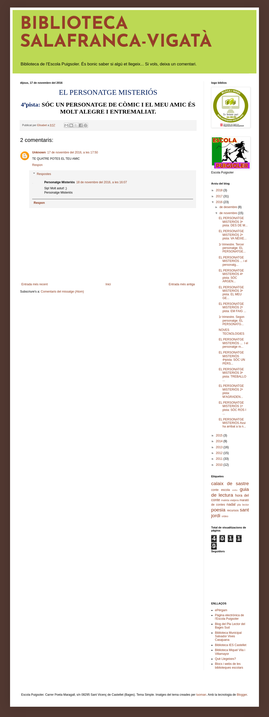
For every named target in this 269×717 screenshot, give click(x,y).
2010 (219, 465)
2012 (219, 453)
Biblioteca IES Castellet (230, 645)
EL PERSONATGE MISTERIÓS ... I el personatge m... (233, 343)
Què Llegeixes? (225, 659)
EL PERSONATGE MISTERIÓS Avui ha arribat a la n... (232, 423)
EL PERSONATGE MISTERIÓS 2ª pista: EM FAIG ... (232, 307)
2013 (219, 447)
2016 (219, 202)
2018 (219, 190)
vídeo (225, 516)
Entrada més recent (34, 284)
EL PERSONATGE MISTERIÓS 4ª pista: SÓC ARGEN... (231, 276)
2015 (219, 435)
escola (225, 490)
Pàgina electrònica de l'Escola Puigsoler (229, 616)
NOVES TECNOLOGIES (231, 331)
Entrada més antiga (182, 284)
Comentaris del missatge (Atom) (62, 291)
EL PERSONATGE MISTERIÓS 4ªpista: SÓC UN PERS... (232, 358)
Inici (108, 284)
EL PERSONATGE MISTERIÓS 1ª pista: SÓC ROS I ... (232, 408)
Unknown (39, 152)
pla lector (243, 504)
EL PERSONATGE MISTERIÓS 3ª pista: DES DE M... (233, 221)
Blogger (242, 694)
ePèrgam (221, 610)
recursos (233, 510)
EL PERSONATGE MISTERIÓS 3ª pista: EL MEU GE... (231, 293)
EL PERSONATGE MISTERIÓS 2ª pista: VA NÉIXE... (233, 234)
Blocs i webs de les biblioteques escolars (229, 665)
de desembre (228, 207)
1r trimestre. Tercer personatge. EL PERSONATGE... (232, 248)
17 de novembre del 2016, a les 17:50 (72, 152)
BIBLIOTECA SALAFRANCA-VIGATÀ (116, 33)
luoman (201, 694)
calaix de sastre (230, 483)
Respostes (44, 174)
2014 (219, 441)
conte (214, 490)
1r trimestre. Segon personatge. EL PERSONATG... (231, 320)
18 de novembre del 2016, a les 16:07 (101, 182)
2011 (219, 459)
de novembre (228, 213)
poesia (218, 509)
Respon (37, 165)
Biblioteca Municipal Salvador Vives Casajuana (228, 636)
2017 (219, 196)
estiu (234, 490)
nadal (231, 504)
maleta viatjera (230, 500)
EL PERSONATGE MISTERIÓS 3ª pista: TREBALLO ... (232, 375)
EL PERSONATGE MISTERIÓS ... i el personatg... (233, 261)
